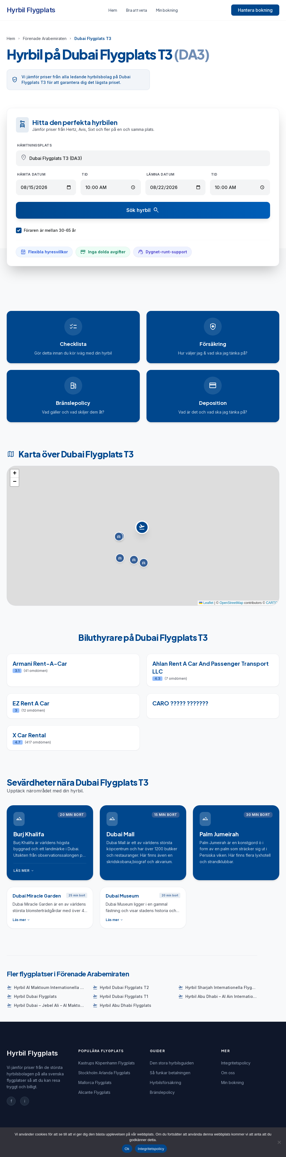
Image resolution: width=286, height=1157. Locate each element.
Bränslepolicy (162, 1092)
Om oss (228, 1072)
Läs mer (23, 870)
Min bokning (167, 10)
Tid (85, 174)
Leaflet (206, 603)
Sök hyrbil (143, 210)
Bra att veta (136, 10)
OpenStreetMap (231, 603)
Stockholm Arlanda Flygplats (104, 1072)
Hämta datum (31, 174)
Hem (112, 10)
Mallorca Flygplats (95, 1082)
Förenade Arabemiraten (45, 38)
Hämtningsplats (34, 145)
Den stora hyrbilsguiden (172, 1063)
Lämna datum (160, 174)
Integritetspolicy (235, 1063)
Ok (127, 1149)
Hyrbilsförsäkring (165, 1082)
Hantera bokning (255, 10)
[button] (143, 530)
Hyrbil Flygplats (31, 10)
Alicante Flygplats (94, 1092)
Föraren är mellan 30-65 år (46, 230)
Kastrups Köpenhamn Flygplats (106, 1063)
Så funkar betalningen (170, 1072)
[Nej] (279, 1142)
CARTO (272, 603)
